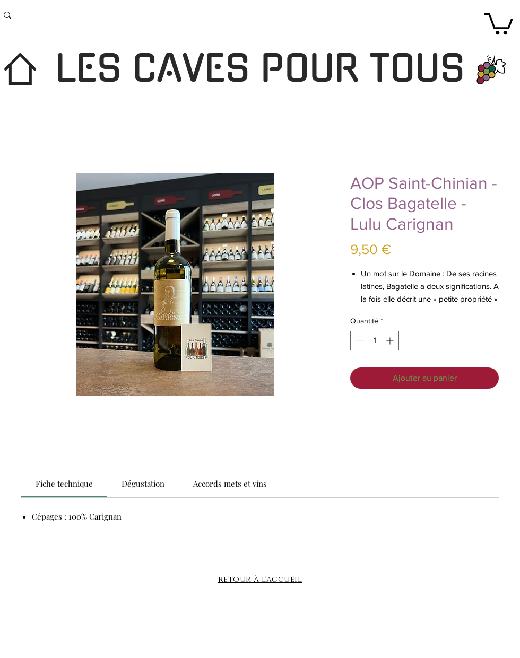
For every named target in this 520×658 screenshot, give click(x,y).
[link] (64, 483)
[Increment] (390, 340)
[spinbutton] (374, 340)
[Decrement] (358, 340)
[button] (498, 22)
